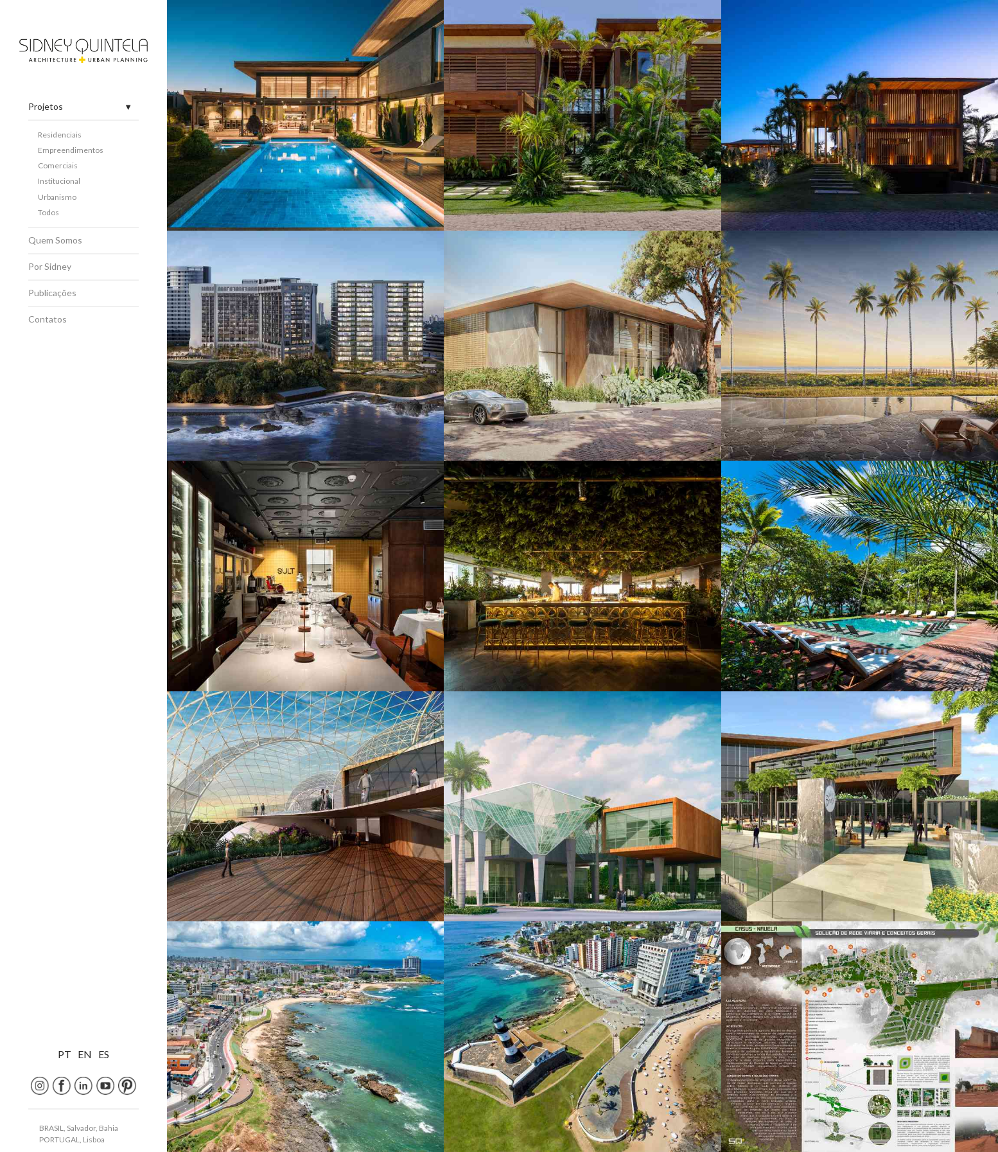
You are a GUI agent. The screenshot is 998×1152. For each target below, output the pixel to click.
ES (103, 1054)
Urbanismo (57, 197)
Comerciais (58, 165)
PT (64, 1054)
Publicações (52, 292)
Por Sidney (49, 266)
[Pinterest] (127, 1085)
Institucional (59, 181)
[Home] (83, 51)
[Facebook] (61, 1085)
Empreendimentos (70, 150)
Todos (48, 212)
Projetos (45, 106)
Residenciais (60, 134)
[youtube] (105, 1085)
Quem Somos (55, 240)
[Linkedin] (83, 1085)
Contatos (47, 319)
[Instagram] (39, 1085)
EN (85, 1054)
